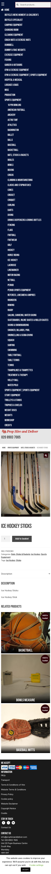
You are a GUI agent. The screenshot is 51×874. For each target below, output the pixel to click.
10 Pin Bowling (14, 104)
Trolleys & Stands (13, 400)
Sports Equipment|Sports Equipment (22, 390)
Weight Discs (11, 410)
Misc (7, 89)
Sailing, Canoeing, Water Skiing (22, 315)
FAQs (3, 775)
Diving (10, 214)
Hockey (11, 249)
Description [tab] (6, 574)
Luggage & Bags (11, 84)
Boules (11, 159)
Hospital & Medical (13, 79)
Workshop (9, 420)
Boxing (11, 169)
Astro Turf (13, 119)
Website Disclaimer (9, 804)
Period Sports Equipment (19, 290)
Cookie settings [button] (36, 865)
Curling (11, 204)
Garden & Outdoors (13, 64)
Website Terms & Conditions (13, 790)
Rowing (11, 305)
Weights (8, 415)
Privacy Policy (7, 794)
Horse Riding (13, 254)
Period (11, 285)
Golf (10, 244)
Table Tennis (13, 360)
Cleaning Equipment (14, 34)
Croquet (11, 199)
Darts (10, 209)
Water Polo (13, 385)
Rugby (10, 310)
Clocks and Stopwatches (19, 184)
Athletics (12, 124)
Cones (10, 189)
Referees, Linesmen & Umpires (21, 294)
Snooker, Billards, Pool (19, 330)
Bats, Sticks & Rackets (18, 154)
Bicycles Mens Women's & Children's (22, 14)
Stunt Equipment (12, 395)
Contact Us (6, 827)
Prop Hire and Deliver (22, 431)
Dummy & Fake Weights (15, 49)
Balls (10, 139)
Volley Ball (13, 380)
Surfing (11, 345)
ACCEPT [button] (25, 870)
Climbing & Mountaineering (20, 179)
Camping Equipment (13, 24)
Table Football (14, 355)
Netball (11, 280)
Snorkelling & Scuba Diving (20, 335)
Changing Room (11, 29)
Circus (11, 174)
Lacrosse (12, 265)
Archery (11, 114)
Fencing (11, 224)
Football (12, 235)
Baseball (12, 144)
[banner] (25, 436)
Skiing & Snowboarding (18, 324)
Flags (10, 229)
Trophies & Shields (13, 405)
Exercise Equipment (14, 54)
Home (7, 9)
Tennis (11, 365)
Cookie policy (7, 799)
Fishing (8, 59)
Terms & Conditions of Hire (13, 785)
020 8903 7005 (11, 437)
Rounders (12, 299)
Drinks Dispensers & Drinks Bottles (24, 219)
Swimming (12, 350)
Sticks (18, 560)
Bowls (10, 164)
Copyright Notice (8, 808)
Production (10, 94)
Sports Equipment (13, 99)
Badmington (13, 129)
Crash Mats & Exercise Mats (18, 39)
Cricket (11, 194)
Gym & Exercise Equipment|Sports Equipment (26, 74)
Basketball (13, 149)
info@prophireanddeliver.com (14, 837)
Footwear (12, 239)
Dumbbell (9, 44)
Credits (8, 425)
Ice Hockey (13, 260)
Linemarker (13, 269)
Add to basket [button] (45, 616)
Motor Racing (14, 274)
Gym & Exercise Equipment (17, 69)
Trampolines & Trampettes (20, 370)
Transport (5, 780)
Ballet (11, 134)
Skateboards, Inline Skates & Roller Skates (28, 319)
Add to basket (22, 538)
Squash (11, 340)
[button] (46, 455)
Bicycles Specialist (14, 19)
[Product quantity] (5, 539)
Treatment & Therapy (18, 375)
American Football (16, 109)
